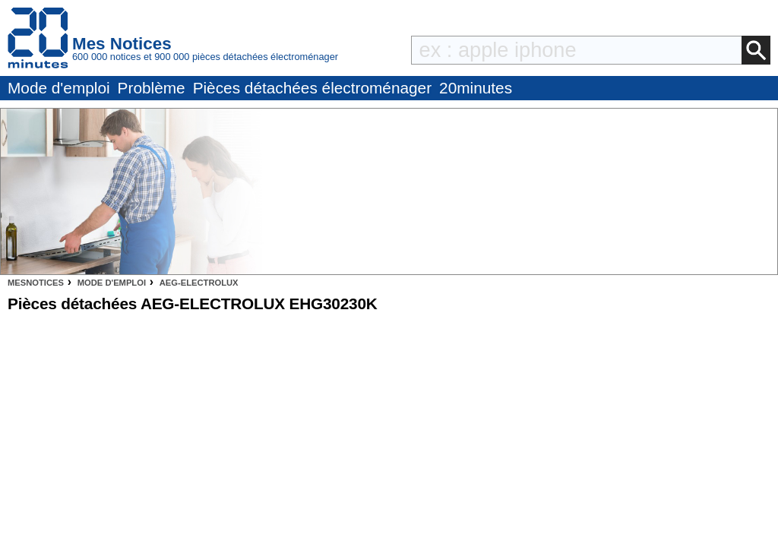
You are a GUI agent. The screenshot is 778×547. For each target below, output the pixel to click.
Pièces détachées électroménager (312, 87)
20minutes (475, 87)
